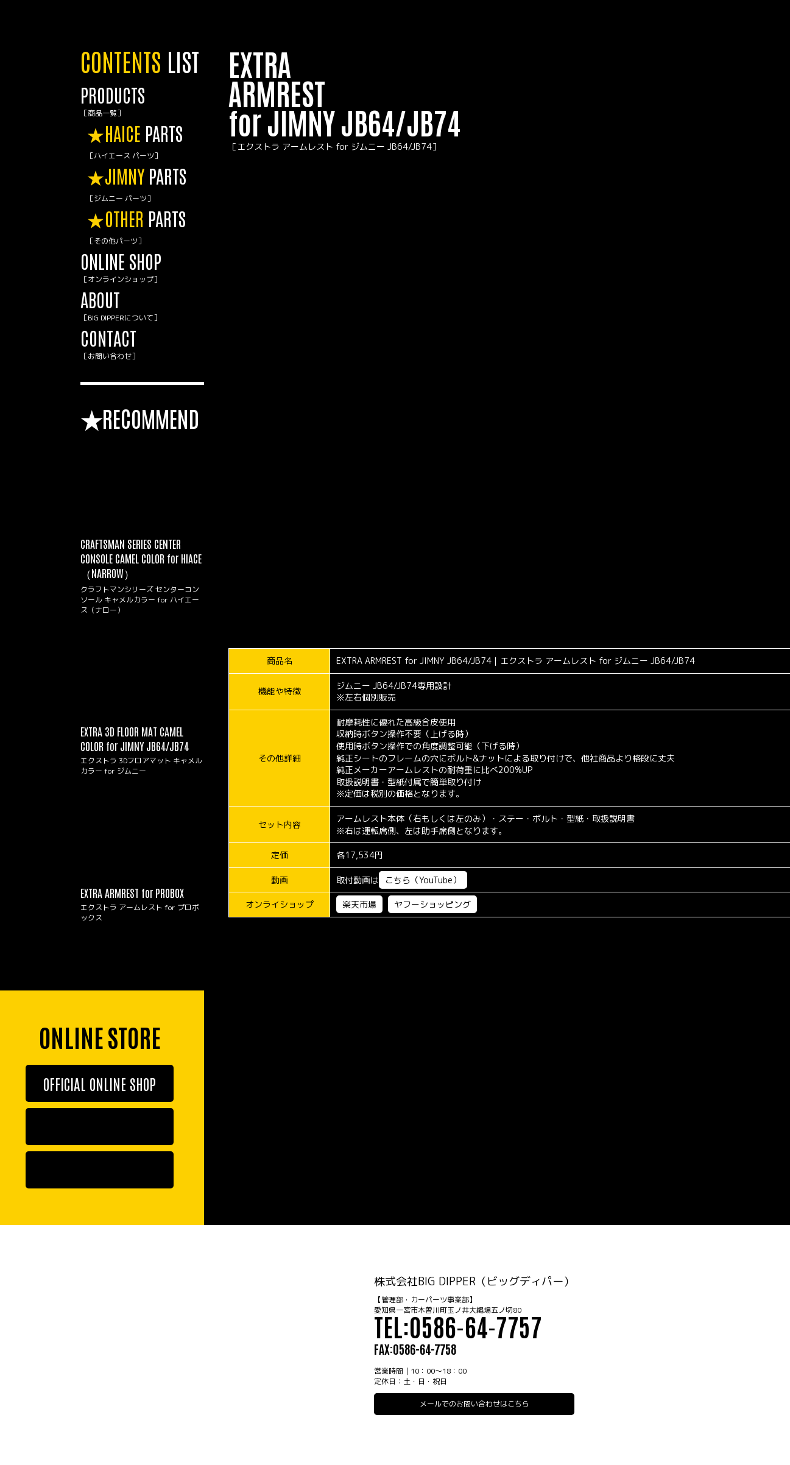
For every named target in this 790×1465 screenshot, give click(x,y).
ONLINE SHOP (142, 268)
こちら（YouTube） (423, 880)
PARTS (145, 142)
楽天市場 (359, 904)
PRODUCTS (142, 101)
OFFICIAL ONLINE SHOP (99, 1083)
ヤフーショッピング (432, 904)
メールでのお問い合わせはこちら (474, 1404)
